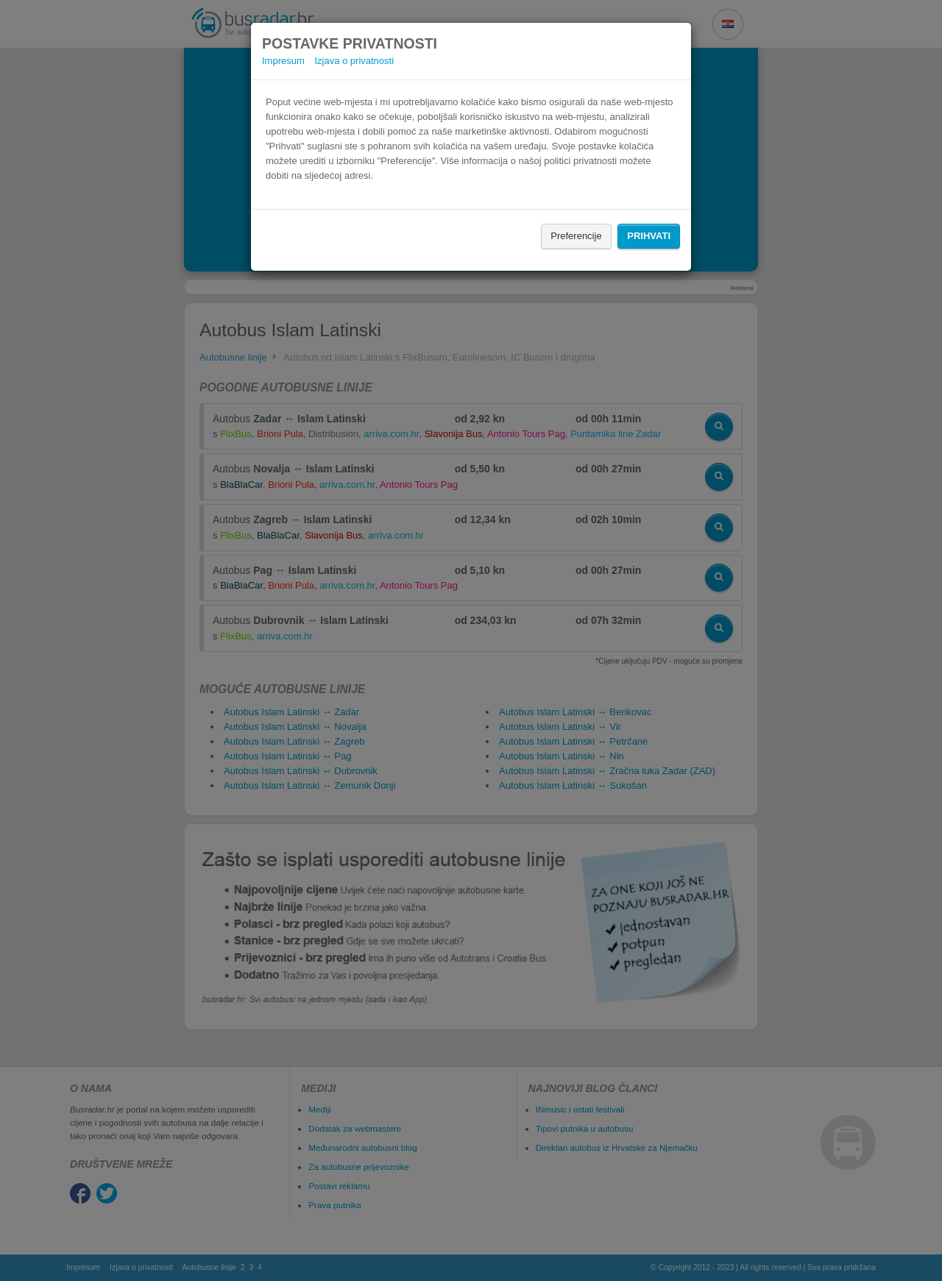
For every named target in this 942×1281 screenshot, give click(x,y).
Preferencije (575, 235)
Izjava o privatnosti (354, 60)
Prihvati (648, 235)
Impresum (283, 60)
